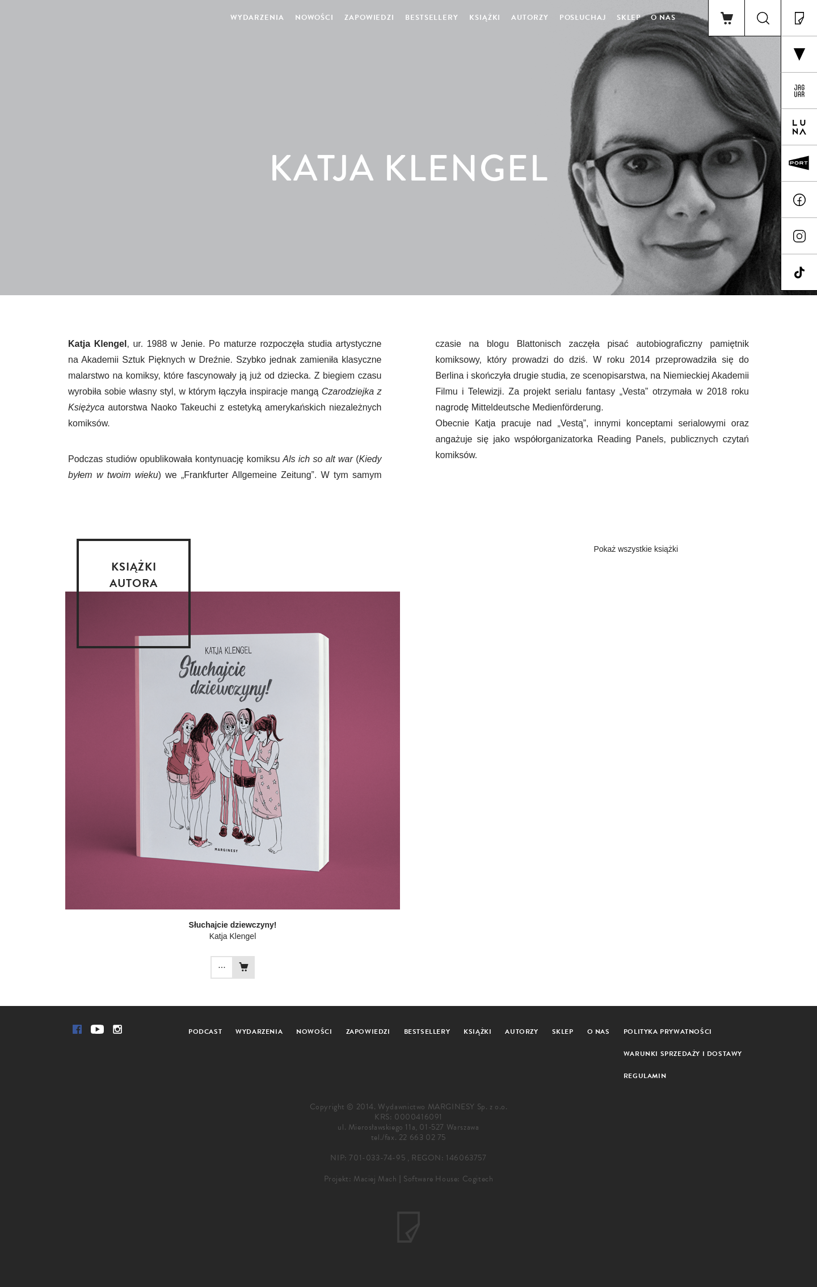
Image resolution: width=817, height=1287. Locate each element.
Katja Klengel (232, 936)
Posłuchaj (582, 17)
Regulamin (645, 1076)
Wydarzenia (257, 17)
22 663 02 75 (422, 1137)
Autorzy (529, 17)
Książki (484, 17)
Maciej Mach (375, 1179)
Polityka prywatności (668, 1031)
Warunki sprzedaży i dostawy (683, 1054)
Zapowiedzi (369, 17)
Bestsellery (431, 17)
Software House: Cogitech (448, 1179)
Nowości (314, 17)
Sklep (629, 17)
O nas (663, 17)
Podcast (205, 1031)
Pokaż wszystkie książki (635, 549)
